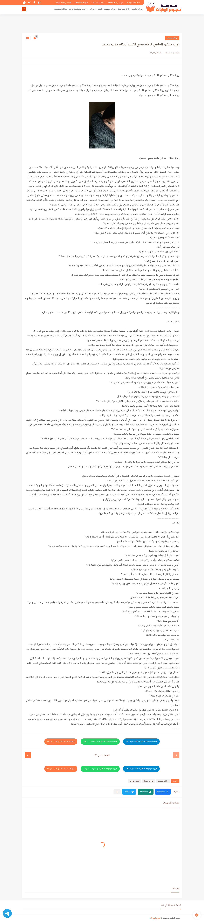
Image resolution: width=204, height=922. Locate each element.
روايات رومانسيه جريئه (78, 10)
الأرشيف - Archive (81, 2)
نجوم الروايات (155, 918)
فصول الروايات (95, 10)
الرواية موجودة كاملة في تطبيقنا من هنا (60, 741)
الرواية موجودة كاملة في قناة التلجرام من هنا (141, 741)
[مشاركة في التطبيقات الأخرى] (117, 791)
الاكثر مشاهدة (123, 10)
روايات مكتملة (137, 10)
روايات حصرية (110, 10)
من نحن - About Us (115, 2)
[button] (163, 792)
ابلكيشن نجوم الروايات (63, 2)
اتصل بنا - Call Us (97, 2)
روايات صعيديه (60, 10)
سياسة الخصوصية (133, 2)
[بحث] (24, 9)
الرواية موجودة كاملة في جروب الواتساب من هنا (100, 741)
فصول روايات (135, 781)
